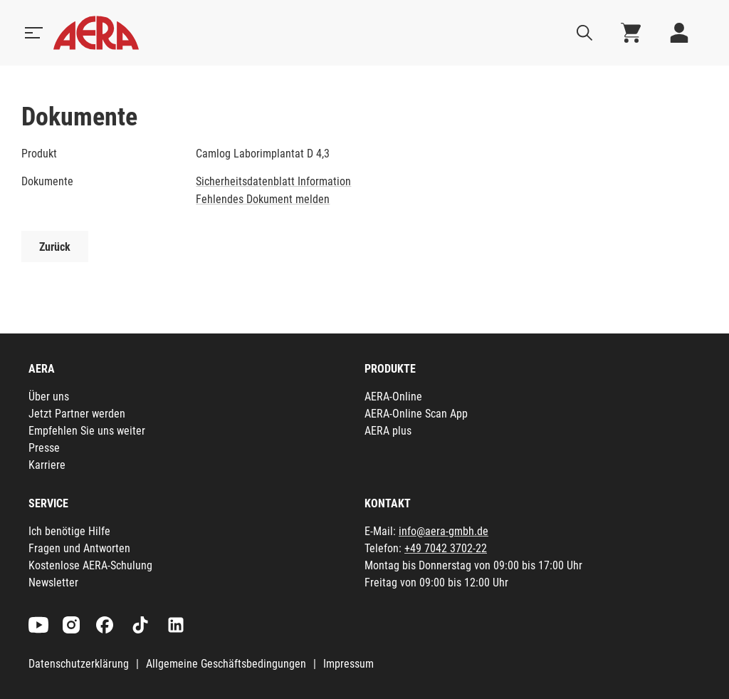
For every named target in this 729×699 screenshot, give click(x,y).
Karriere (46, 465)
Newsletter (53, 582)
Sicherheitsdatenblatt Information (273, 181)
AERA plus (387, 430)
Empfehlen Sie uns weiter (86, 430)
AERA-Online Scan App (416, 413)
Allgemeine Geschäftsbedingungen (226, 663)
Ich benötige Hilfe (69, 531)
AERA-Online (393, 396)
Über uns (48, 396)
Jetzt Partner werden (76, 413)
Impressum (348, 663)
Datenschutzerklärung (78, 663)
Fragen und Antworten (79, 548)
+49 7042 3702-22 (445, 548)
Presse (44, 448)
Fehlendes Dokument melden (263, 199)
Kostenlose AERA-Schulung (90, 565)
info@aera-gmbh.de (443, 531)
